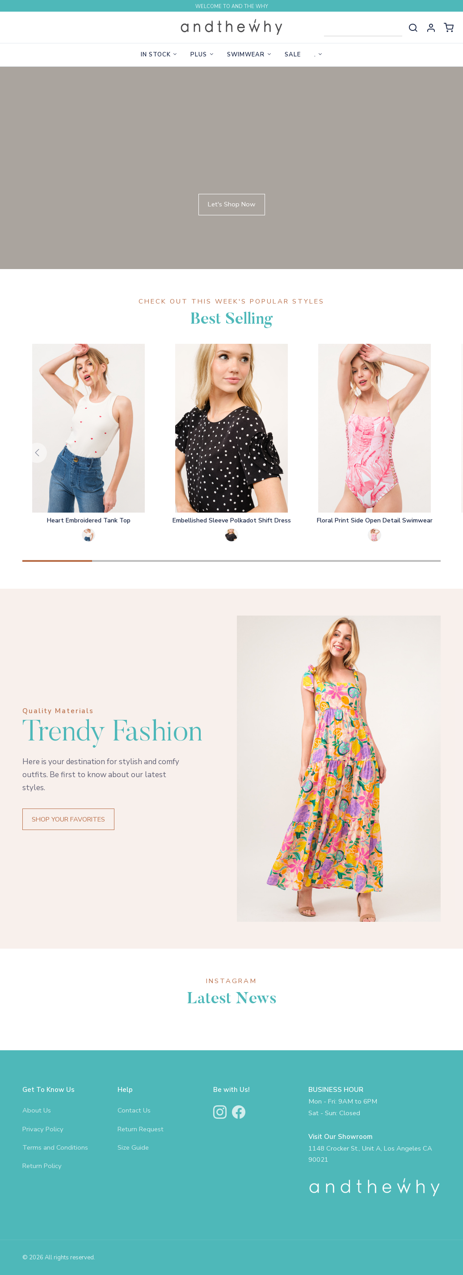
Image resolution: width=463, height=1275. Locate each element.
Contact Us (134, 1110)
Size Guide (133, 1147)
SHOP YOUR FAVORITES (68, 819)
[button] (431, 27)
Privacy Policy (42, 1129)
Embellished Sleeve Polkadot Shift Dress (232, 520)
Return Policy (42, 1165)
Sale (293, 55)
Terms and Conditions (55, 1147)
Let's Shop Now (232, 204)
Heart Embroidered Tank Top (88, 520)
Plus (198, 55)
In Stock (156, 55)
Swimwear (246, 55)
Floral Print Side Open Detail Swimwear (375, 520)
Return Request (141, 1129)
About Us (36, 1110)
